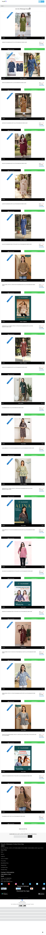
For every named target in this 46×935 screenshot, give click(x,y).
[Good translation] (20, 906)
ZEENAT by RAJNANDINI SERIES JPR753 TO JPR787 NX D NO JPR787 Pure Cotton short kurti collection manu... (19, 733)
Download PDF (11, 49)
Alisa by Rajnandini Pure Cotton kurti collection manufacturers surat (17, 243)
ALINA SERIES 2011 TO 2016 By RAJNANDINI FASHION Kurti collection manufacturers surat (18, 529)
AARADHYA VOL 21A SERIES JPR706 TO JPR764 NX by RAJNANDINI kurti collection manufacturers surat (17, 326)
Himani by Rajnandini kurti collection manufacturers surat (14, 42)
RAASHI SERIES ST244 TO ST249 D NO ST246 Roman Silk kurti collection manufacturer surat (19, 651)
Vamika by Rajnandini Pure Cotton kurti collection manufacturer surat (17, 774)
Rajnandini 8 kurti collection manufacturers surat (13, 406)
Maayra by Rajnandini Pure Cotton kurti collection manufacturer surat (17, 610)
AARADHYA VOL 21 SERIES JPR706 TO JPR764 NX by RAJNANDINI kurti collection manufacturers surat (17, 488)
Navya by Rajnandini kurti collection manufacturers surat (14, 163)
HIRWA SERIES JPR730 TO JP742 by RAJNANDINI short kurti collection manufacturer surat (18, 692)
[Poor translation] (24, 906)
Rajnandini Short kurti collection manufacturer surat (13, 814)
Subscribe (30, 836)
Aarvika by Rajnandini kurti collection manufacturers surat (15, 122)
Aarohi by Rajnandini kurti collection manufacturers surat (14, 366)
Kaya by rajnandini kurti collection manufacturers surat (14, 82)
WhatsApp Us (34, 49)
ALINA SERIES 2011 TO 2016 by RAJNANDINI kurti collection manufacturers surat (18, 447)
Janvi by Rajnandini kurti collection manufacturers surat (14, 203)
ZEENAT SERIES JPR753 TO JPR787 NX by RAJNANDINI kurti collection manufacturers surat (18, 285)
